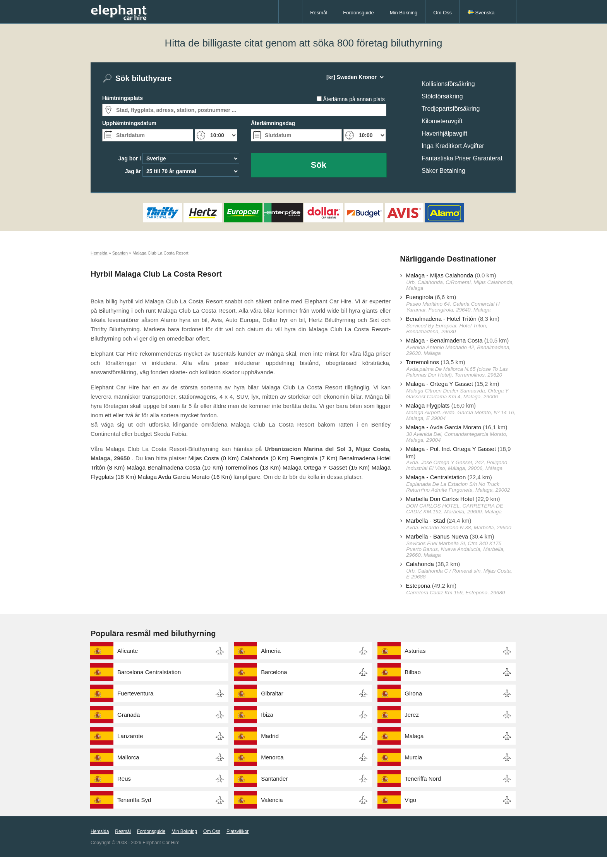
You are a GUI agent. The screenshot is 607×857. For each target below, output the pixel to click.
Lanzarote (130, 736)
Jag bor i (129, 158)
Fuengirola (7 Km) (314, 458)
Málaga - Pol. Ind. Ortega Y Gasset (451, 449)
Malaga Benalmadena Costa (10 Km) (175, 467)
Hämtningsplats (122, 98)
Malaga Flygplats (427, 405)
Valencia (272, 800)
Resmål (318, 12)
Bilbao (413, 672)
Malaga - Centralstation (436, 477)
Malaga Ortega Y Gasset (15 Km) (326, 467)
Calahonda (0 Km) (264, 458)
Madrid (270, 736)
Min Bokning (404, 12)
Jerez (412, 714)
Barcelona (274, 672)
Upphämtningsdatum (129, 123)
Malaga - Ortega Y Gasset (439, 383)
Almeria (271, 650)
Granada (128, 714)
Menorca (272, 757)
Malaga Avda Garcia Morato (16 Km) (185, 476)
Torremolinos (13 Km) (253, 467)
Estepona (418, 585)
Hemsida (100, 831)
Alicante (127, 650)
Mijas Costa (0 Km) (213, 458)
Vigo (410, 800)
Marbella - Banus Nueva (437, 536)
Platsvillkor (237, 831)
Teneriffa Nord (423, 778)
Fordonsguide (358, 12)
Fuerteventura (135, 693)
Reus (124, 778)
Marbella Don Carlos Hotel (440, 499)
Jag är (133, 171)
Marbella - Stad (425, 520)
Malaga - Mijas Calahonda (439, 275)
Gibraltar (272, 693)
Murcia (413, 757)
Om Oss (442, 12)
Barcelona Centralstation (149, 672)
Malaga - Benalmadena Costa (444, 340)
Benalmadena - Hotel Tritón (441, 318)
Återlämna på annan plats (354, 99)
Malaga (414, 736)
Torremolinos (422, 362)
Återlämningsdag (273, 123)
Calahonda (420, 564)
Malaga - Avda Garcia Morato (443, 427)
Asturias (415, 650)
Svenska (481, 12)
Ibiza (267, 714)
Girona (413, 693)
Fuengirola (419, 297)
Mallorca (128, 757)
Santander (274, 778)
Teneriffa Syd (134, 800)
